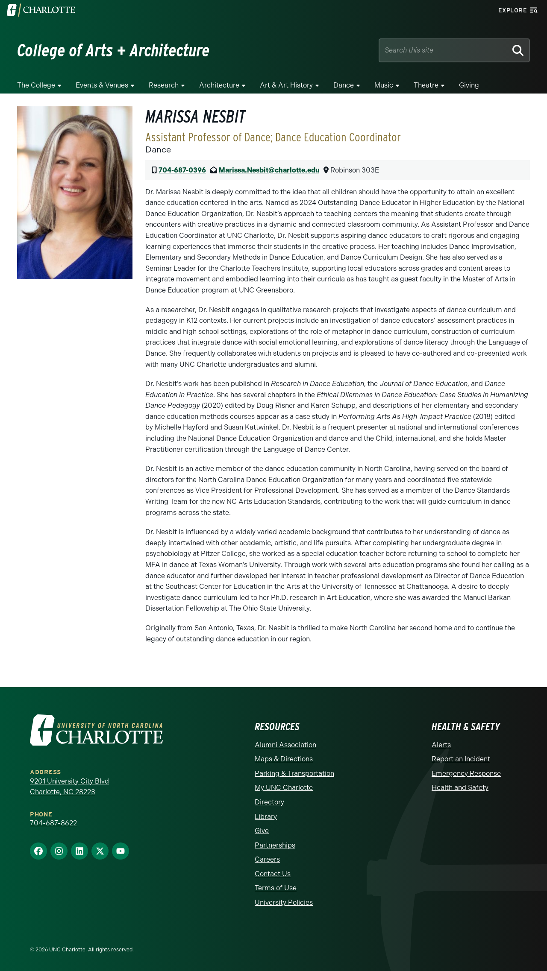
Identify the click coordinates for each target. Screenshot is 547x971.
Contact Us (273, 874)
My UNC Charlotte (284, 788)
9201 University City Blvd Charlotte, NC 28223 (69, 786)
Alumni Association (285, 745)
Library (266, 817)
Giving (469, 85)
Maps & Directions (284, 759)
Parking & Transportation (294, 773)
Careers (267, 859)
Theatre (426, 85)
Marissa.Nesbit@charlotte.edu (269, 170)
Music (383, 85)
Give (262, 831)
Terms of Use (276, 888)
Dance (343, 85)
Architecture (219, 85)
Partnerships (275, 845)
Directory (269, 802)
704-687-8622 (53, 823)
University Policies (284, 902)
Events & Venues (102, 85)
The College (36, 85)
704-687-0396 (182, 170)
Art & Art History (286, 85)
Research (164, 85)
